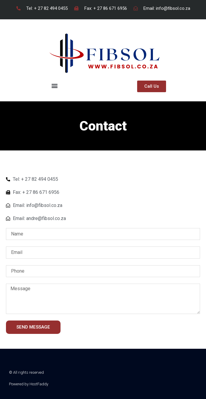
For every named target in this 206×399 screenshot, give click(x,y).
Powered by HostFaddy (28, 384)
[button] (54, 85)
